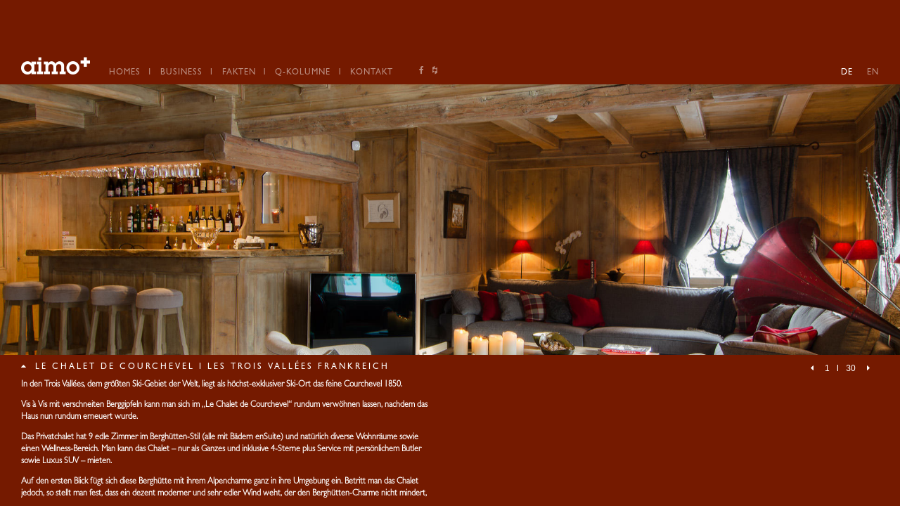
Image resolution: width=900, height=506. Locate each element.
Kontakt (371, 73)
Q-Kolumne (302, 73)
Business (181, 73)
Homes (125, 73)
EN (873, 73)
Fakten (239, 73)
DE (847, 73)
